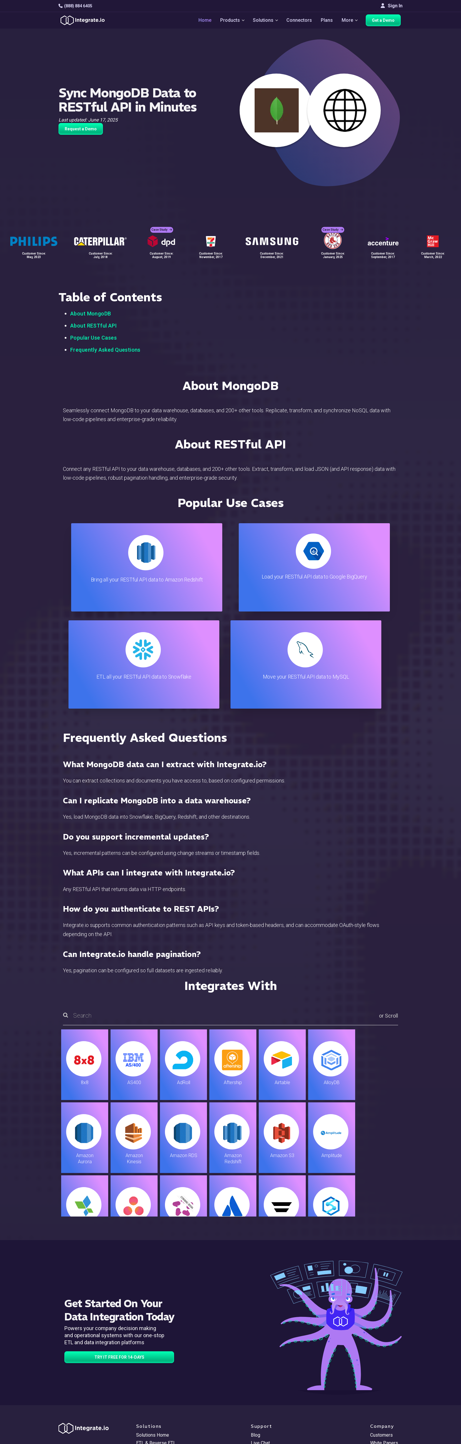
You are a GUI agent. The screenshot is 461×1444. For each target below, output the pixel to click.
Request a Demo (81, 129)
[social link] (62, 1384)
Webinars (380, 1354)
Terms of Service (386, 1438)
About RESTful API (93, 326)
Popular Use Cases (93, 338)
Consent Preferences (273, 1417)
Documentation (266, 1369)
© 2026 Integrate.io (76, 1438)
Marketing (146, 1369)
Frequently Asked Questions (105, 350)
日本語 (377, 1407)
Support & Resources (273, 1354)
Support (144, 1385)
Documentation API (270, 1377)
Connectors (299, 21)
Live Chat (260, 1346)
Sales (142, 1377)
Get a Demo (385, 21)
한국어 (377, 1415)
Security (259, 1385)
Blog (255, 1338)
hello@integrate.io (84, 1353)
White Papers (384, 1346)
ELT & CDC (147, 1354)
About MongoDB (90, 313)
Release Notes (151, 1401)
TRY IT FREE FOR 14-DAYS (119, 1260)
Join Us (378, 1377)
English (377, 1399)
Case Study (161, 226)
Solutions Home (152, 1338)
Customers (381, 1338)
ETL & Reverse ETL (156, 1346)
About (376, 1362)
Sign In (391, 6)
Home (202, 21)
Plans (327, 21)
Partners (379, 1369)
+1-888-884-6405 (83, 1370)
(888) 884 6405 (75, 6)
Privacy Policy (265, 1401)
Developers (148, 1393)
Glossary (260, 1409)
